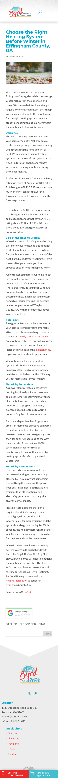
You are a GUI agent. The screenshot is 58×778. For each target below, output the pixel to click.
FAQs (11, 748)
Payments (13, 743)
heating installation (16, 580)
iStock (28, 591)
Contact (12, 753)
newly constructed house (33, 336)
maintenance (43, 349)
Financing (13, 738)
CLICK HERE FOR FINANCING (25, 624)
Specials (12, 733)
